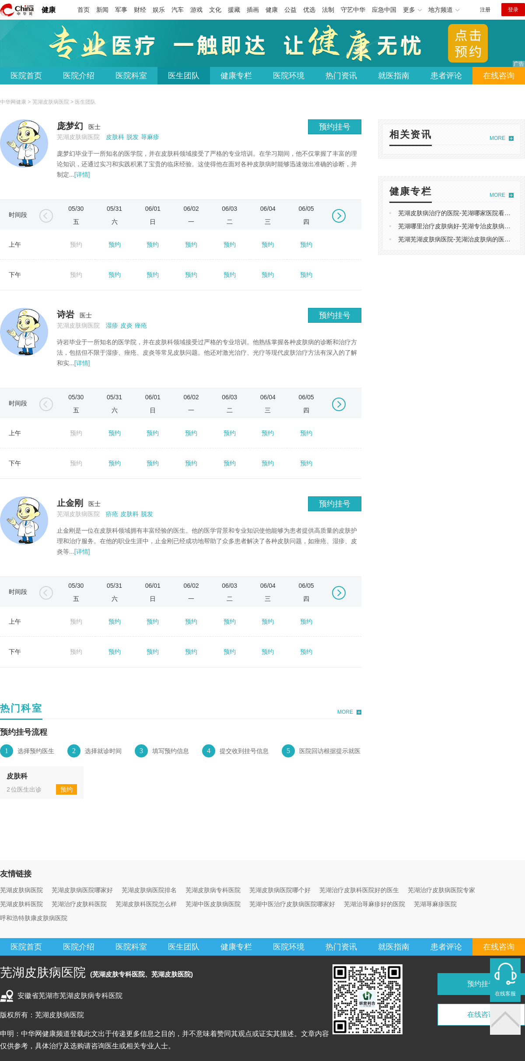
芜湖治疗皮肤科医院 (79, 903)
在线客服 (505, 994)
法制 (328, 9)
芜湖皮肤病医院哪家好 (82, 889)
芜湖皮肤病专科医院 (213, 889)
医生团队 (184, 75)
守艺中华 (353, 9)
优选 (309, 9)
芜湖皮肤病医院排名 (149, 889)
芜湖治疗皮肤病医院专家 (441, 889)
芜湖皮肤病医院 (50, 102)
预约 (114, 244)
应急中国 (384, 9)
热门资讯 (341, 75)
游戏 (196, 9)
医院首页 (26, 75)
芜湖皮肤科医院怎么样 (146, 903)
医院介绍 (78, 75)
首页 (83, 9)
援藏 (234, 9)
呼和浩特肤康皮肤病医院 (33, 917)
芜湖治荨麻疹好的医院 (374, 903)
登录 (513, 10)
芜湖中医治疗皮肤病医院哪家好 (292, 903)
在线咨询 (498, 75)
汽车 (178, 9)
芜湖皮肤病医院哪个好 (280, 889)
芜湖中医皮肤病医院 (213, 903)
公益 (290, 9)
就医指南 (394, 75)
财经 (140, 9)
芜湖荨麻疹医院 (435, 903)
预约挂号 (334, 126)
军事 (121, 9)
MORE (345, 712)
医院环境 (288, 75)
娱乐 (159, 9)
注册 (485, 10)
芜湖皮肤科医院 (21, 903)
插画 (253, 9)
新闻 (102, 9)
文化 (215, 9)
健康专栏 (236, 75)
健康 (49, 10)
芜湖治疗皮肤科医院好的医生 (359, 889)
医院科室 (131, 75)
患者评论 (446, 75)
